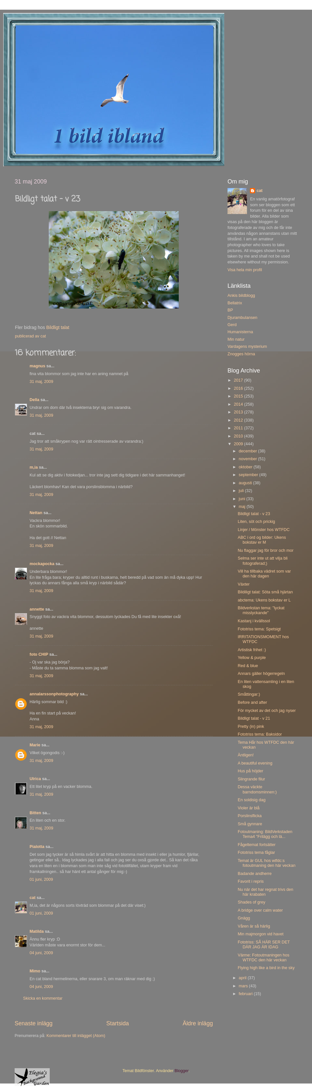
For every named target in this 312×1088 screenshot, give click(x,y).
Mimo (35, 971)
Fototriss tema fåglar (256, 852)
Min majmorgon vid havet (260, 934)
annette (37, 609)
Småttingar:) (249, 694)
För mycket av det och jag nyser (266, 710)
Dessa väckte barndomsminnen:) (257, 789)
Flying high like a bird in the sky (266, 968)
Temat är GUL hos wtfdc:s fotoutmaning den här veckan (266, 863)
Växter (243, 584)
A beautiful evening (255, 763)
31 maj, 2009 (41, 381)
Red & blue (248, 666)
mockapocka (42, 564)
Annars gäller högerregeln (261, 673)
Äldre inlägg (198, 1023)
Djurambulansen (242, 317)
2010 (239, 436)
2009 (239, 444)
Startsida (117, 1023)
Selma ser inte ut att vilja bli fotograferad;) (262, 560)
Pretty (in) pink (251, 726)
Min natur (236, 339)
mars (244, 986)
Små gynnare (250, 824)
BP (230, 310)
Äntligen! (246, 755)
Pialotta (37, 846)
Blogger (181, 1071)
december (248, 451)
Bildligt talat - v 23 (254, 514)
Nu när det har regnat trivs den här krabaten (265, 892)
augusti (246, 483)
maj (243, 506)
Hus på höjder (250, 771)
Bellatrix (235, 303)
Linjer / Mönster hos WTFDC (264, 529)
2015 (239, 396)
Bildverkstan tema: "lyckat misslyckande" (261, 610)
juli (242, 490)
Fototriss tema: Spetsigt (259, 629)
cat (32, 897)
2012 (239, 420)
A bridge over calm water (260, 910)
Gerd (232, 325)
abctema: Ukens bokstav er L (264, 600)
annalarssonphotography (54, 694)
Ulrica (35, 779)
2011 (239, 428)
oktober (246, 467)
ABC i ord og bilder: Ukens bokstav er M (262, 540)
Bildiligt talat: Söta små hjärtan (265, 592)
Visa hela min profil (245, 270)
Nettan (36, 513)
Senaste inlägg (34, 1023)
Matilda (37, 931)
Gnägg (244, 918)
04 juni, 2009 (41, 953)
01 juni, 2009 (41, 879)
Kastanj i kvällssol (254, 621)
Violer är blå (248, 808)
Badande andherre (254, 873)
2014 (239, 404)
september (249, 475)
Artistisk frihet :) (252, 650)
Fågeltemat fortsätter (256, 844)
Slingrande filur (251, 779)
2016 (239, 388)
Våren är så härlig (254, 926)
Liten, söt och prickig (256, 521)
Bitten (35, 813)
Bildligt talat (57, 327)
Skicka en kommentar (42, 998)
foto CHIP (39, 654)
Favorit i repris (251, 881)
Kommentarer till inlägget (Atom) (75, 1035)
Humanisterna (240, 332)
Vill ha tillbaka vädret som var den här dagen (264, 573)
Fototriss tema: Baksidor (260, 734)
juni (242, 499)
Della (34, 400)
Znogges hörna (241, 354)
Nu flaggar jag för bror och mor (265, 550)
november (248, 459)
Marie (35, 745)
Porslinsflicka (249, 816)
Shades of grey (251, 902)
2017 (239, 380)
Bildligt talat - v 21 (254, 718)
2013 (239, 412)
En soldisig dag (251, 800)
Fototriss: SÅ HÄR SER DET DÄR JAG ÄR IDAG (264, 944)
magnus (37, 366)
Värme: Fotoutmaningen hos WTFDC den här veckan (263, 957)
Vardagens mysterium (247, 346)
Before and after (252, 702)
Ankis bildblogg (241, 295)
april (243, 978)
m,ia (34, 467)
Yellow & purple (252, 657)
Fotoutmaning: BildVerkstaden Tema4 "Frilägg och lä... (265, 834)
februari (246, 994)
